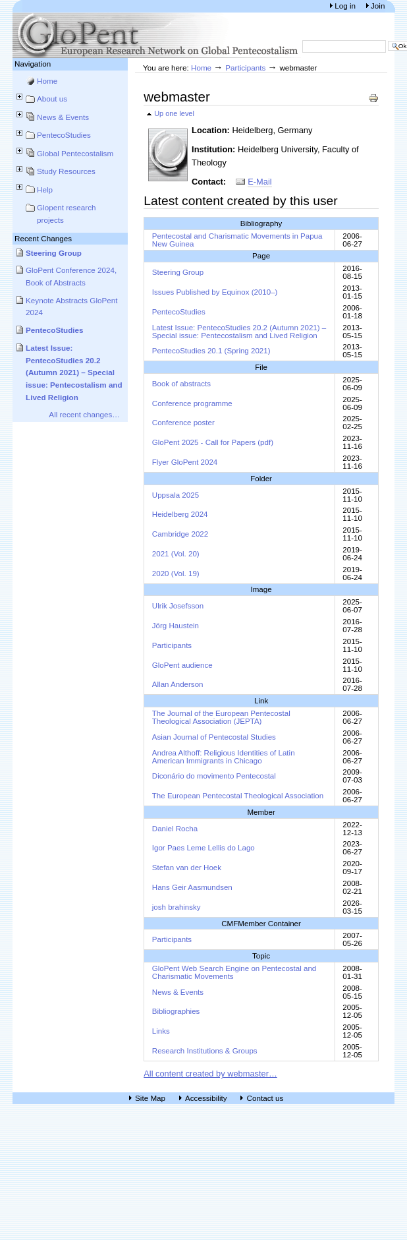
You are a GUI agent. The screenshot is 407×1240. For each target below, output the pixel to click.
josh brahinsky (176, 907)
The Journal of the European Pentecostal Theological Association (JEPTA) (221, 717)
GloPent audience (182, 665)
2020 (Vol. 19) (176, 573)
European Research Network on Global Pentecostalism (157, 35)
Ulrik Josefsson (178, 606)
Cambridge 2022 (180, 534)
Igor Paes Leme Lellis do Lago (203, 848)
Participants (245, 67)
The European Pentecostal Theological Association (237, 796)
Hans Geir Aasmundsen (192, 887)
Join (378, 5)
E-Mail (259, 182)
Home (47, 80)
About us (52, 98)
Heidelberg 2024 (180, 514)
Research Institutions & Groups (205, 1051)
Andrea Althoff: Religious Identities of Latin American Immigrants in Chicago (223, 757)
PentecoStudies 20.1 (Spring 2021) (211, 351)
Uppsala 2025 (175, 495)
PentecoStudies (64, 135)
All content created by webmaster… (210, 1073)
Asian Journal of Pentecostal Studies (214, 737)
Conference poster (183, 423)
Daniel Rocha (175, 829)
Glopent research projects (66, 213)
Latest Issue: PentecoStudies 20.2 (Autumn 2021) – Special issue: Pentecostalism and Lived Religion (74, 372)
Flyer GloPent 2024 (185, 462)
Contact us (264, 1098)
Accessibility (206, 1098)
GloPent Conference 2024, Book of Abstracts (71, 276)
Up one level (174, 113)
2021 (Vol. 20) (176, 554)
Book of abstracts (181, 384)
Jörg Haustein (175, 626)
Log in (346, 5)
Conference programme (192, 403)
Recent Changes (43, 238)
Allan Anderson (178, 684)
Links (161, 1031)
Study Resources (66, 171)
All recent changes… (84, 414)
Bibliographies (176, 1011)
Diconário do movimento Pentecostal (214, 776)
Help (45, 189)
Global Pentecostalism (75, 153)
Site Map (150, 1098)
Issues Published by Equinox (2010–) (215, 292)
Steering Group (54, 253)
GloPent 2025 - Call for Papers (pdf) (212, 442)
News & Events (63, 117)
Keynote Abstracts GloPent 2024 (72, 306)
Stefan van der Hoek (186, 867)
